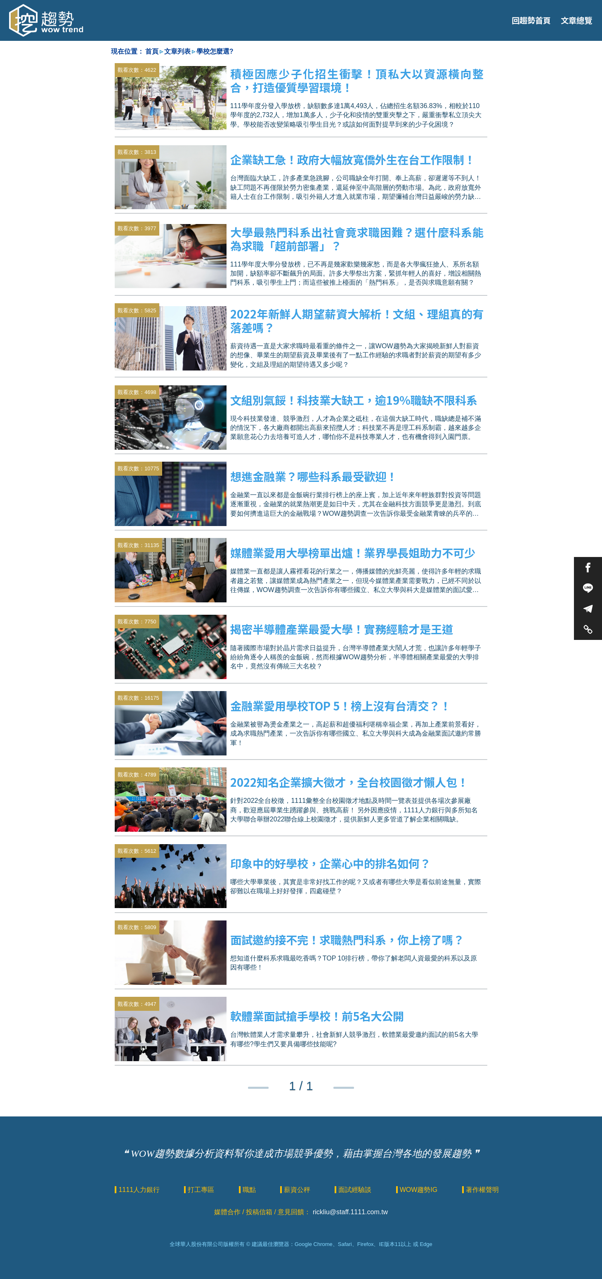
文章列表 (177, 51)
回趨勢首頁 (531, 20)
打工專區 (202, 1189)
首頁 (151, 51)
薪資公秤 (298, 1189)
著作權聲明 (482, 1189)
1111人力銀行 (139, 1189)
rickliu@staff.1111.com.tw (350, 1211)
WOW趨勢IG (419, 1189)
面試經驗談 (355, 1189)
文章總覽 (576, 20)
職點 (250, 1189)
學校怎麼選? (215, 51)
